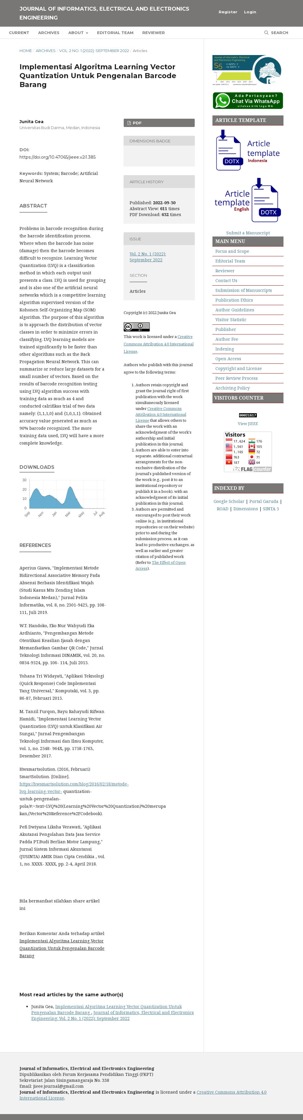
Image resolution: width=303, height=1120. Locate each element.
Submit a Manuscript (248, 233)
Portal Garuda (263, 501)
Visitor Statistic (230, 319)
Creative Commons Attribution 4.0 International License (159, 344)
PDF (137, 122)
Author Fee (226, 339)
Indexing (224, 349)
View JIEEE (248, 423)
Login (250, 11)
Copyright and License (238, 368)
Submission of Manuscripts (243, 290)
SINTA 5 (271, 508)
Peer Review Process (236, 378)
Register (228, 11)
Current (19, 32)
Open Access (228, 358)
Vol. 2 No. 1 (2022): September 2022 (94, 50)
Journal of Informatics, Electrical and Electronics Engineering (104, 13)
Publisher (225, 329)
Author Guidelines (234, 310)
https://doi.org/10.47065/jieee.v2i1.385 (58, 157)
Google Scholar (229, 501)
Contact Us (226, 280)
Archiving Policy (232, 388)
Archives (48, 32)
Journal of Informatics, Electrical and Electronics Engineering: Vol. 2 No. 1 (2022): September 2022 (112, 1015)
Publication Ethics (233, 300)
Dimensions (245, 508)
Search (279, 32)
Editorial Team (115, 32)
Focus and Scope (232, 251)
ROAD (222, 508)
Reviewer (153, 32)
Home (26, 50)
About (76, 32)
